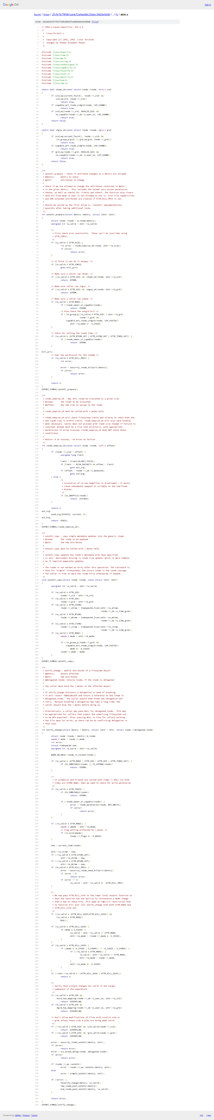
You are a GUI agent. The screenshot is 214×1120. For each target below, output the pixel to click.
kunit (37, 14)
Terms (34, 1115)
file (95, 22)
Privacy (26, 1115)
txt (201, 1115)
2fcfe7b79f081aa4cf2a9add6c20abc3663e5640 (81, 14)
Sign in (208, 4)
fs (117, 14)
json (208, 1115)
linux (46, 14)
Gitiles (18, 1115)
